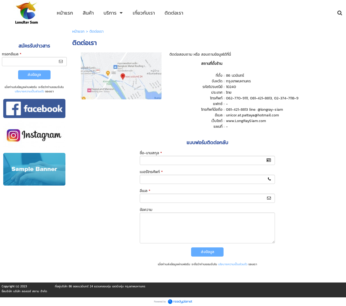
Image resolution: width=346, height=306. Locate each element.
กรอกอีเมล (11, 54)
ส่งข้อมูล (34, 75)
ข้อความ (146, 210)
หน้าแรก (78, 31)
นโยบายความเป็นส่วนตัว (29, 91)
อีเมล (145, 191)
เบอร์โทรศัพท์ (151, 172)
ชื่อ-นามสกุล (151, 153)
